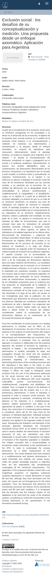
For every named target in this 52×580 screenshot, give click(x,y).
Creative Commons (10, 540)
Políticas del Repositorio (12, 572)
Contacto (6, 569)
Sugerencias (16, 569)
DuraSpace (7, 566)
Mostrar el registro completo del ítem (18, 121)
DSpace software (9, 561)
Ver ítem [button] (8, 12)
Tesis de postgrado (10, 526)
